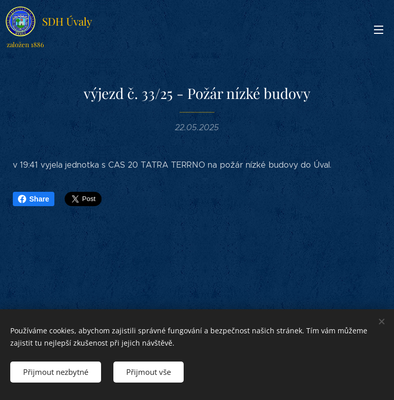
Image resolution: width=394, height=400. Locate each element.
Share (33, 199)
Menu (378, 29)
